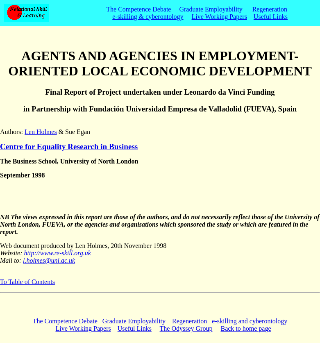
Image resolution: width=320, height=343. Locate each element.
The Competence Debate (138, 9)
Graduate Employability (210, 9)
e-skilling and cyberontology (248, 321)
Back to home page (245, 328)
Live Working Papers (219, 16)
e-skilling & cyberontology (147, 16)
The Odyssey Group (186, 328)
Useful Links (271, 16)
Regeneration (269, 9)
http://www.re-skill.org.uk (57, 253)
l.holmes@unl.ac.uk (49, 260)
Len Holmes (41, 131)
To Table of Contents (27, 281)
